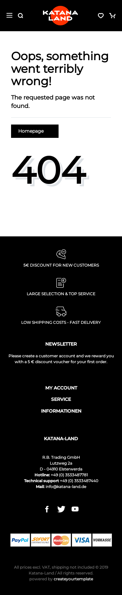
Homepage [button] (34, 131)
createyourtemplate (61, 578)
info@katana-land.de (66, 486)
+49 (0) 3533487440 (79, 480)
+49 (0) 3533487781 (69, 474)
